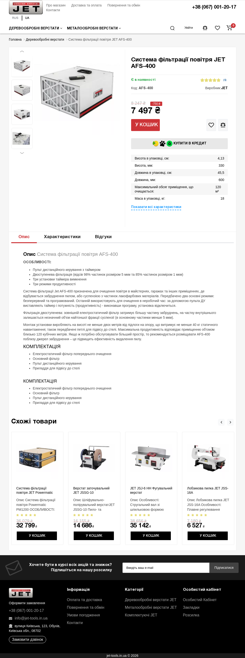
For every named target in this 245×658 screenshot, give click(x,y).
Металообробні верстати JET (151, 607)
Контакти (53, 10)
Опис (24, 237)
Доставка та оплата (86, 5)
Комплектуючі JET (141, 615)
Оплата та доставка (84, 600)
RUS (15, 18)
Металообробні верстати (94, 28)
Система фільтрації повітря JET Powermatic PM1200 (34, 492)
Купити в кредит (179, 144)
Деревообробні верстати (35, 28)
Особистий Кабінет (200, 600)
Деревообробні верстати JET (151, 600)
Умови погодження (83, 615)
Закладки (191, 607)
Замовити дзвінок (27, 639)
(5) (224, 80)
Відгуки (103, 237)
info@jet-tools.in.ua (28, 618)
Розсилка (191, 615)
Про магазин (56, 5)
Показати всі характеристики (156, 207)
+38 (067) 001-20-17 (214, 7)
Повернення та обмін (123, 5)
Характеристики (62, 237)
